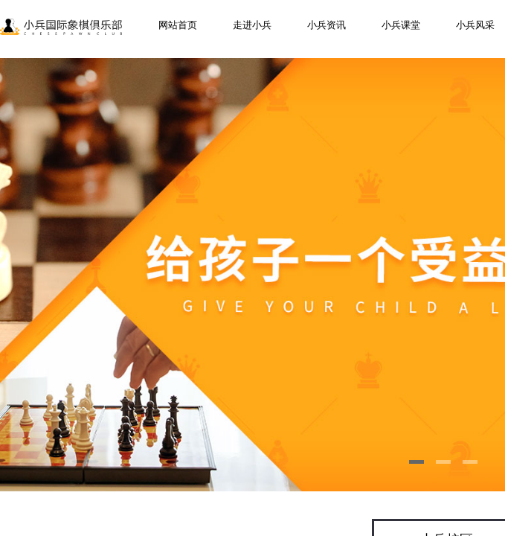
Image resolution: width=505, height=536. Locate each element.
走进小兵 (252, 25)
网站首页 (177, 25)
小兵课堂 (401, 25)
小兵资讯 (326, 25)
